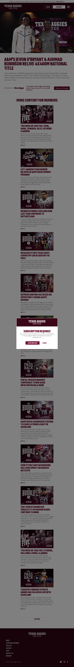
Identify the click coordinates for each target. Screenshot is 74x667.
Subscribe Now (32, 343)
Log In (44, 343)
